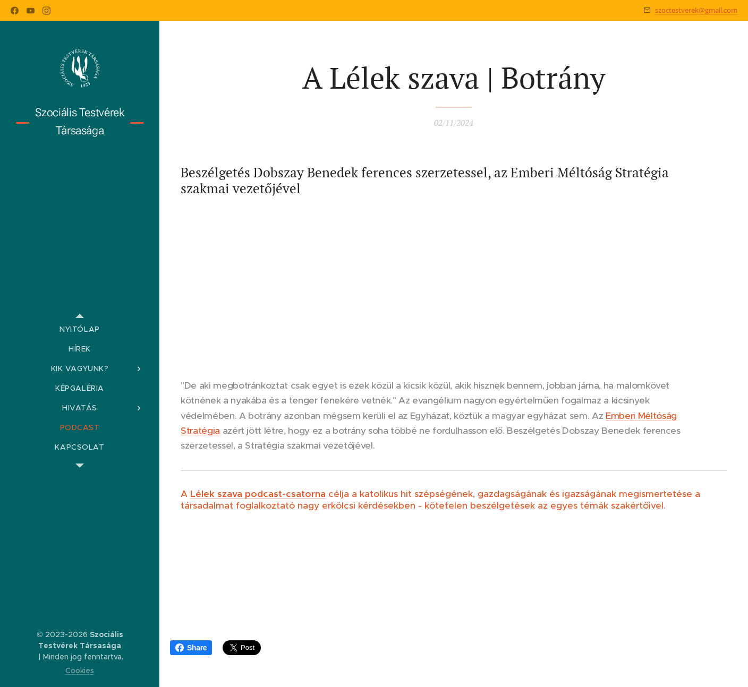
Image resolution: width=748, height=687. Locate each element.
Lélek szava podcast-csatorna (258, 494)
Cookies (79, 670)
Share (191, 647)
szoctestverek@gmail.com (696, 10)
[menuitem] (79, 329)
